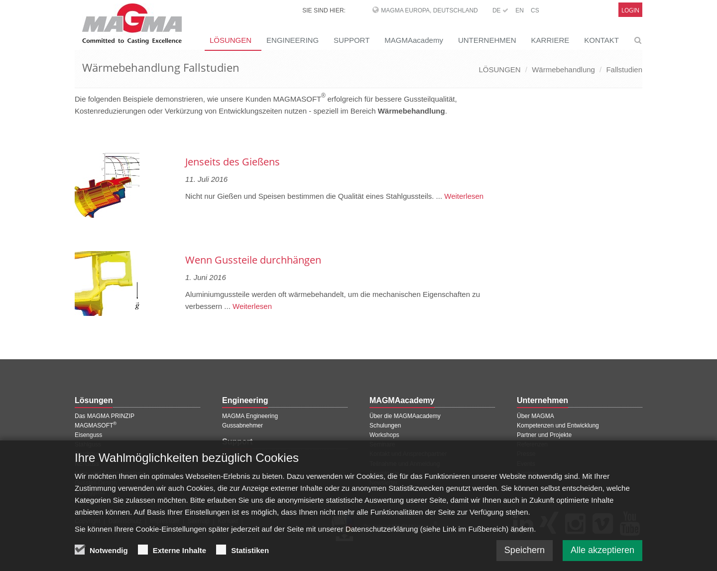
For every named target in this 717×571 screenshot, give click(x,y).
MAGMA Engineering (250, 416)
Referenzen (532, 444)
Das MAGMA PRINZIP (104, 416)
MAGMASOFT (96, 425)
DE (500, 10)
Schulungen (385, 425)
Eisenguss (88, 434)
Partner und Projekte (544, 434)
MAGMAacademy (413, 40)
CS (535, 10)
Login (630, 10)
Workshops (384, 434)
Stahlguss (88, 444)
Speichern (524, 557)
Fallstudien (624, 69)
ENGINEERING (292, 40)
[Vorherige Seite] (76, 136)
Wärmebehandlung (563, 69)
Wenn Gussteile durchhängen (253, 260)
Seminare (382, 444)
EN (519, 10)
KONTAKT (601, 40)
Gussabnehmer (242, 425)
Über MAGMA (535, 416)
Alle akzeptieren (602, 557)
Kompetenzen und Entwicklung (558, 425)
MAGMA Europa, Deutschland (429, 10)
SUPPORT (351, 40)
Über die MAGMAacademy (405, 416)
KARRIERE (550, 40)
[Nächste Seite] (493, 136)
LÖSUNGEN (230, 40)
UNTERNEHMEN (487, 40)
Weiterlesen (462, 196)
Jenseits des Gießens (232, 161)
